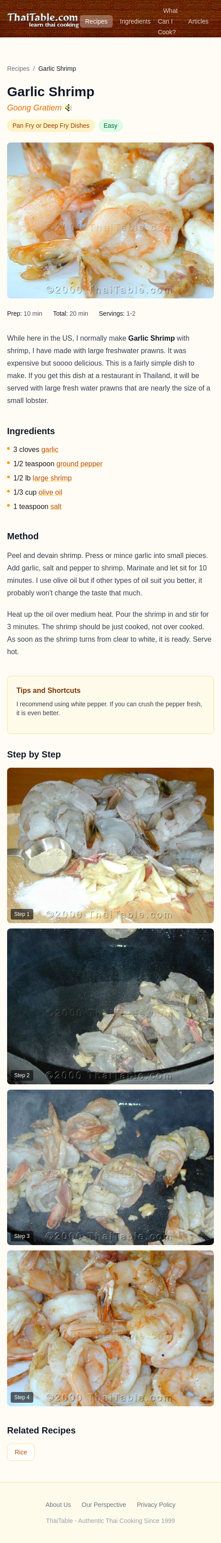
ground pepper (79, 464)
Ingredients (135, 21)
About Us (58, 1504)
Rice (21, 1452)
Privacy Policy (156, 1504)
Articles (198, 21)
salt (56, 506)
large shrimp (52, 478)
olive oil (50, 492)
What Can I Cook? (168, 21)
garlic (49, 449)
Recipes (96, 21)
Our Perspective (104, 1504)
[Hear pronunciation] (68, 107)
